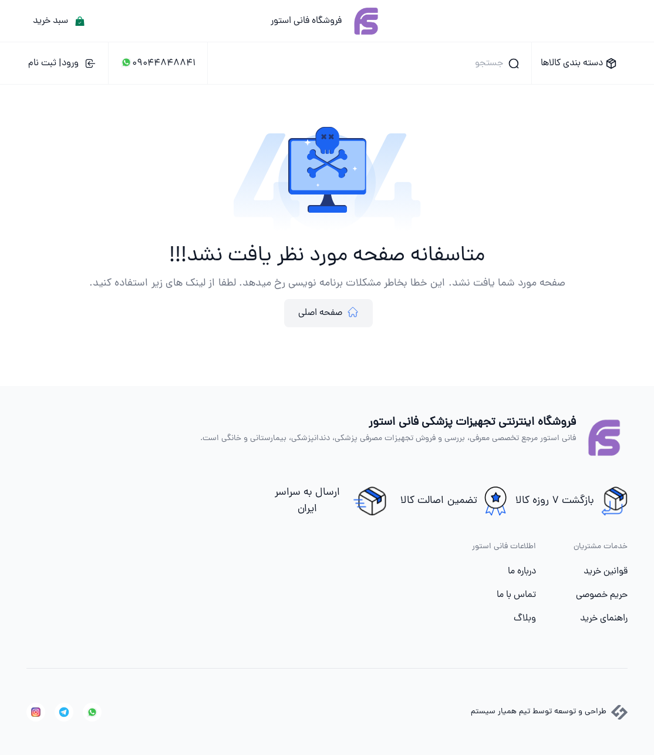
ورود (62, 63)
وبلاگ (525, 619)
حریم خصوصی (602, 595)
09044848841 (157, 63)
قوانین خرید (606, 572)
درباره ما (522, 572)
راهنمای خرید (604, 619)
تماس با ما (516, 595)
